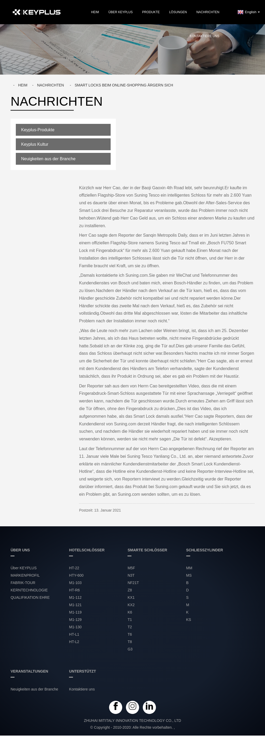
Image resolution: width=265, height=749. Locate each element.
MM (189, 568)
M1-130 (75, 627)
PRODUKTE (151, 12)
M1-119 (75, 612)
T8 (129, 642)
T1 (129, 619)
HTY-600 (76, 575)
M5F (131, 568)
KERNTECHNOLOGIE (29, 590)
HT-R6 (74, 590)
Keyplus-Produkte (37, 130)
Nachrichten (50, 85)
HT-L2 (74, 642)
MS (189, 575)
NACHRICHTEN (207, 12)
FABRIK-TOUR (23, 583)
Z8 (129, 590)
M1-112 (75, 597)
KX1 (130, 597)
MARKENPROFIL (25, 575)
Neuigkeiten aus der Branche (48, 159)
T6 (129, 634)
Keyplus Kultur (34, 144)
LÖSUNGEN (178, 12)
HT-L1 (74, 634)
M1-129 (75, 619)
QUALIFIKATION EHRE (30, 597)
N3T (130, 575)
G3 (129, 649)
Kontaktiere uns (204, 36)
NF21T (133, 583)
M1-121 (75, 605)
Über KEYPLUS (121, 12)
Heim (95, 12)
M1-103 (75, 583)
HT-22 (74, 568)
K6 (129, 612)
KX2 (130, 605)
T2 (129, 627)
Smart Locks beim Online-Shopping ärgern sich (124, 85)
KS (188, 619)
